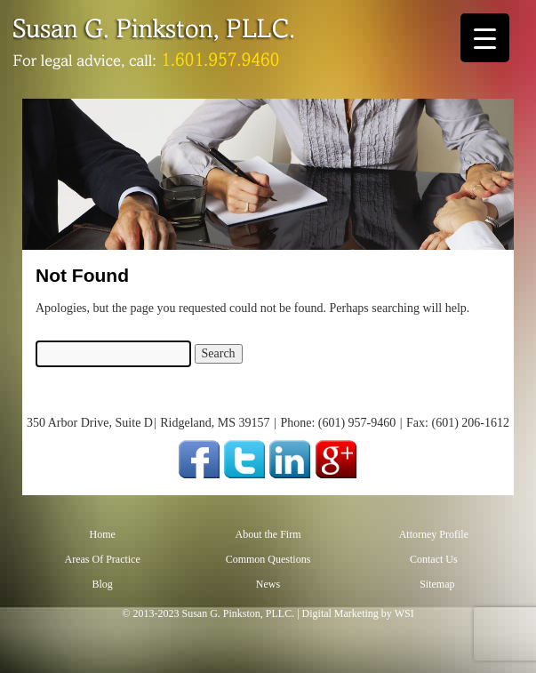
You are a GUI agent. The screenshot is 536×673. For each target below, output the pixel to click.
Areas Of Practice (102, 559)
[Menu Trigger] (484, 37)
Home (102, 534)
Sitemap (437, 584)
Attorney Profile (433, 534)
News (268, 584)
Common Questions (268, 559)
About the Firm (267, 534)
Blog (102, 584)
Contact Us (434, 559)
